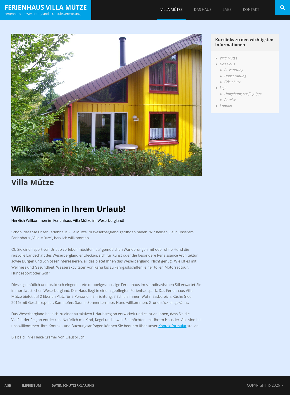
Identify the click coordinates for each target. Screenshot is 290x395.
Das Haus (202, 9)
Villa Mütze (171, 9)
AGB (8, 385)
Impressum (31, 385)
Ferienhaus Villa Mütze (46, 7)
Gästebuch (232, 81)
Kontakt (251, 9)
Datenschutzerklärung (73, 385)
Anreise (230, 99)
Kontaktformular (172, 325)
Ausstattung (233, 69)
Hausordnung (235, 75)
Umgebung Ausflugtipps (243, 93)
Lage (227, 9)
